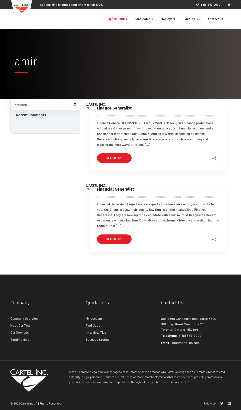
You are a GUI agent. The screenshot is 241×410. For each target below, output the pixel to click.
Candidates (142, 19)
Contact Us (215, 19)
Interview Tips (96, 332)
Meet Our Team (21, 325)
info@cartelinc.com (186, 343)
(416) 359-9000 (208, 4)
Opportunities (117, 19)
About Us (191, 19)
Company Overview (24, 318)
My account (94, 318)
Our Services (19, 332)
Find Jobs (93, 325)
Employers (168, 19)
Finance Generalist (114, 108)
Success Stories (98, 339)
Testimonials (19, 339)
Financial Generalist (115, 189)
